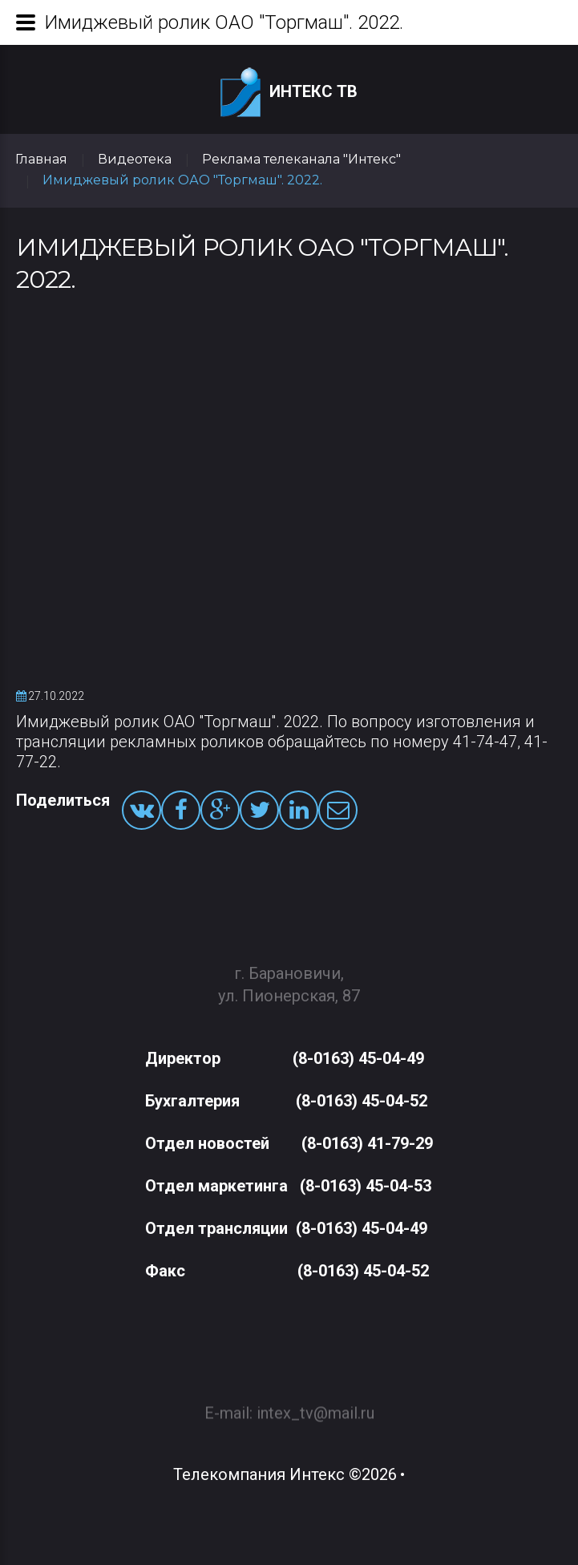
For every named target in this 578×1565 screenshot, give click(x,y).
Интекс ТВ (289, 92)
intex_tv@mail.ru (315, 1405)
